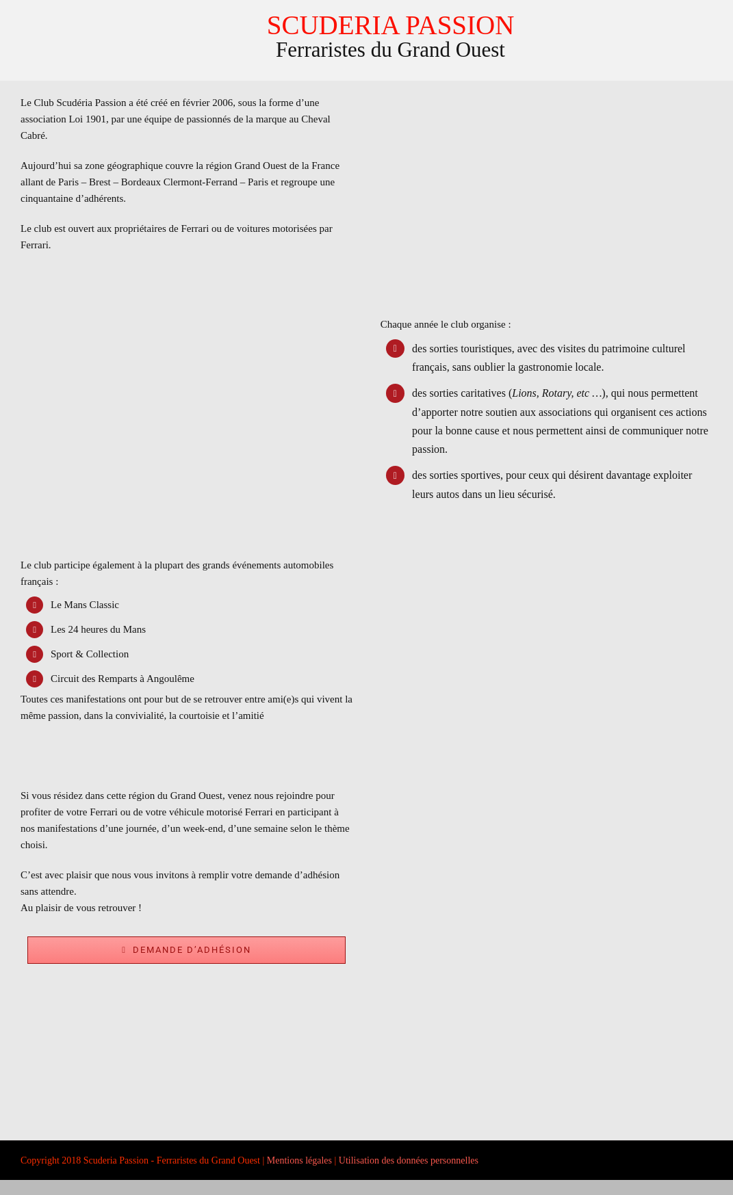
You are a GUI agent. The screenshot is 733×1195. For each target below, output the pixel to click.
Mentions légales (299, 1160)
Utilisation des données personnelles (408, 1160)
